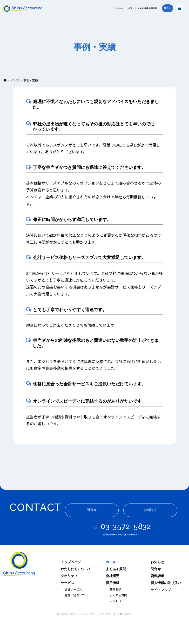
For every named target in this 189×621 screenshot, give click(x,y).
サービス (67, 583)
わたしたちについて (76, 569)
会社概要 (112, 576)
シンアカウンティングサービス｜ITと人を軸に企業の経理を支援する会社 (19, 564)
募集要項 (115, 589)
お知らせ (157, 562)
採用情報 (112, 583)
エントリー (117, 601)
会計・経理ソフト (76, 595)
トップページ (71, 562)
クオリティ (69, 576)
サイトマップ (161, 590)
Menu (180, 8)
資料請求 (157, 576)
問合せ (156, 569)
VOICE (111, 562)
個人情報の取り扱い (166, 583)
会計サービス (73, 589)
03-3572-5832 (126, 526)
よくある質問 (116, 569)
